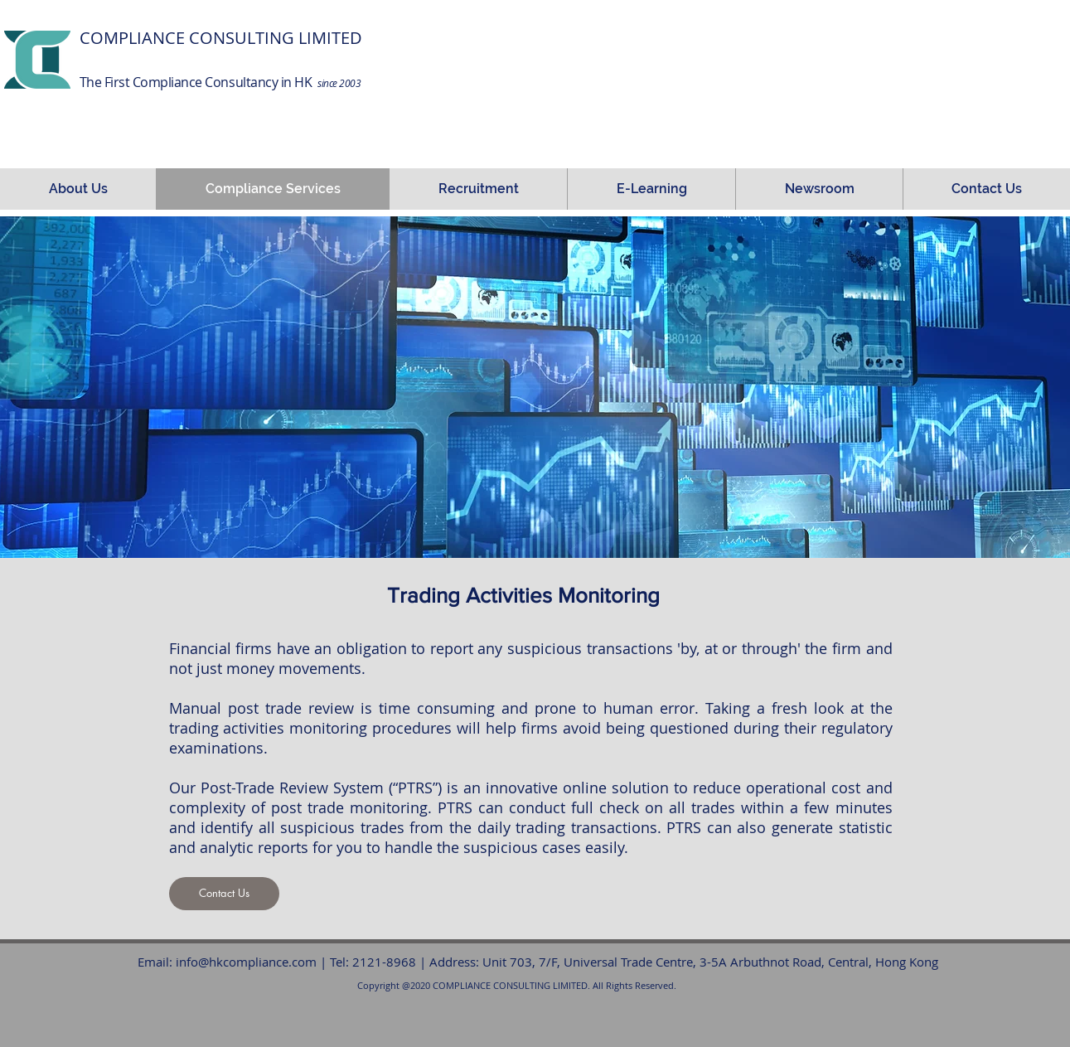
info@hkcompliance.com (246, 961)
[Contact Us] (224, 893)
